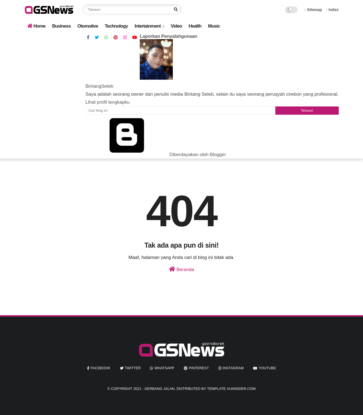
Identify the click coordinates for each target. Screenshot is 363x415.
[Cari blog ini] (180, 110)
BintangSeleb (99, 86)
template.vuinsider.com (231, 389)
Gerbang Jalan (159, 389)
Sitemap (313, 9)
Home (36, 26)
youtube (267, 368)
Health (195, 26)
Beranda (181, 269)
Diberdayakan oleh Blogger (155, 154)
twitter (133, 368)
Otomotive (87, 26)
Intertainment (148, 26)
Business (61, 26)
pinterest (199, 368)
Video (176, 26)
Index (332, 9)
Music (214, 26)
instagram (233, 368)
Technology (116, 26)
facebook (101, 368)
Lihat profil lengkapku (107, 102)
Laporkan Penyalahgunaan (168, 36)
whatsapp (164, 368)
